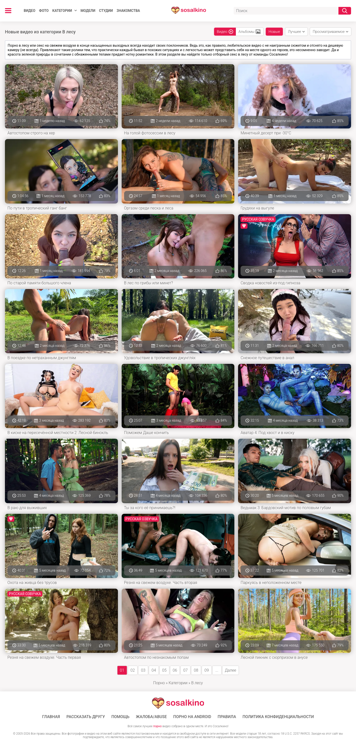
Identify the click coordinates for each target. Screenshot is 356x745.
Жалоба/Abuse (151, 717)
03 (143, 670)
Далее (230, 670)
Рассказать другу (86, 717)
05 (164, 670)
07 (185, 670)
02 (133, 670)
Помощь (120, 717)
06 (175, 670)
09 (206, 670)
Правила (227, 717)
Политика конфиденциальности (278, 717)
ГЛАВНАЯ (51, 717)
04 (154, 670)
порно (157, 726)
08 (196, 670)
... (216, 670)
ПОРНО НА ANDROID (192, 717)
